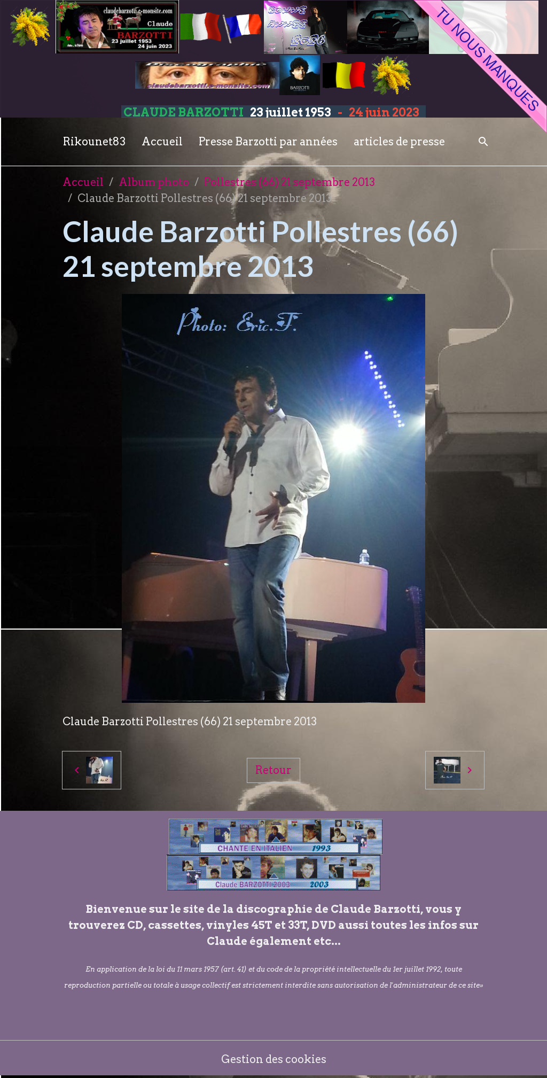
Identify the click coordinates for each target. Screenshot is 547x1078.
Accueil (162, 141)
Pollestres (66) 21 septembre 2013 (289, 182)
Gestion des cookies (273, 1059)
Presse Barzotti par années (268, 141)
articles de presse (399, 141)
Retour (273, 770)
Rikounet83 (94, 141)
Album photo (154, 182)
